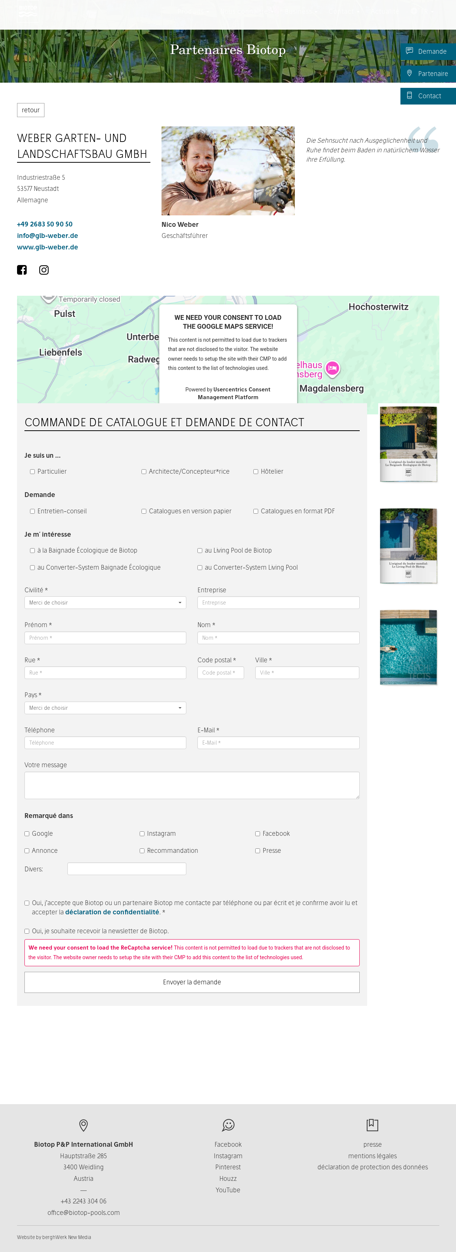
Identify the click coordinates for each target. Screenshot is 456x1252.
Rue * (32, 660)
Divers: (34, 869)
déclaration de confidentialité (112, 912)
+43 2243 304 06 (84, 1201)
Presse (268, 850)
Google (38, 833)
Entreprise (211, 590)
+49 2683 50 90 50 (45, 224)
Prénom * (38, 625)
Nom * (206, 625)
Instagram (158, 833)
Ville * (263, 660)
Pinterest (228, 1167)
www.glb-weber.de (47, 247)
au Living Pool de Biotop (234, 550)
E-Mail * (208, 730)
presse (372, 1144)
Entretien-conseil (58, 511)
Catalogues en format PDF (294, 511)
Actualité (385, 18)
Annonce (41, 850)
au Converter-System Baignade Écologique (95, 567)
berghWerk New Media (66, 1237)
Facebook (272, 833)
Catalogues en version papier (187, 511)
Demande (426, 51)
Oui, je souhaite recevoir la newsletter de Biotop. (96, 931)
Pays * (32, 695)
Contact (423, 96)
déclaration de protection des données (372, 1167)
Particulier (48, 471)
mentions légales (372, 1156)
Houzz (228, 1178)
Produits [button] (193, 18)
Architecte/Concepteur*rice (186, 471)
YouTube (228, 1190)
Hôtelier (268, 471)
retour (31, 110)
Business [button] (301, 18)
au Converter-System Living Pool (247, 567)
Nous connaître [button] (247, 18)
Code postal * (216, 660)
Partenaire (427, 73)
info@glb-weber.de (47, 235)
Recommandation (169, 850)
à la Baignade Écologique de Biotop (83, 550)
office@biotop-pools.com (83, 1212)
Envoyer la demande (192, 982)
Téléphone (39, 730)
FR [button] (422, 18)
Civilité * (36, 590)
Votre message (45, 765)
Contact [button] (344, 18)
